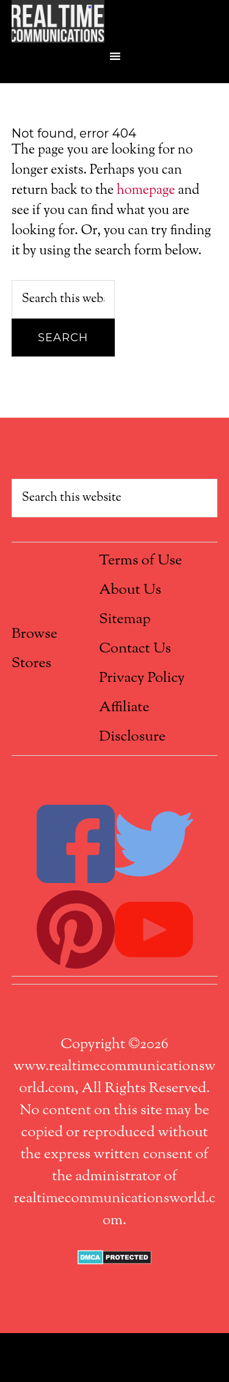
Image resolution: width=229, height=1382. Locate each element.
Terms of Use (140, 560)
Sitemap (124, 619)
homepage (146, 191)
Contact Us (135, 648)
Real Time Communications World (115, 21)
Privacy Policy (141, 678)
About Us (130, 590)
